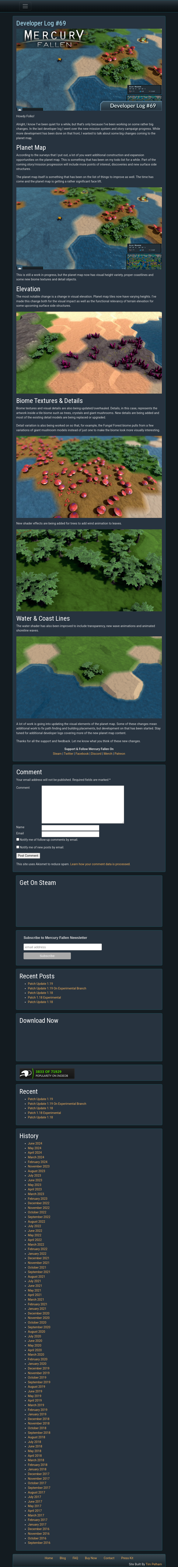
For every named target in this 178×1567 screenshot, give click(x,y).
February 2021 (38, 1304)
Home (49, 1558)
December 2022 (38, 1203)
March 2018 (36, 1460)
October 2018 (37, 1428)
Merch (108, 754)
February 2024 (38, 1162)
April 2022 (35, 1240)
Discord (96, 754)
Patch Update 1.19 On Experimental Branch (57, 988)
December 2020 (38, 1313)
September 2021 (39, 1272)
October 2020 (37, 1322)
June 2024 (35, 1143)
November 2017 (39, 1479)
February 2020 (38, 1359)
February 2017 (38, 1520)
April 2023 (35, 1189)
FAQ (75, 1558)
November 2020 (39, 1318)
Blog (63, 1558)
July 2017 (34, 1497)
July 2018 (34, 1442)
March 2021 (36, 1299)
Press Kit (127, 1558)
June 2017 (35, 1501)
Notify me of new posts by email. (42, 847)
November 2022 (39, 1208)
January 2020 (37, 1364)
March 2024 (36, 1157)
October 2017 (37, 1483)
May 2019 (34, 1396)
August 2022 (36, 1222)
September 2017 (39, 1488)
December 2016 (38, 1529)
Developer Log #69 (41, 23)
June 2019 (35, 1391)
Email (20, 833)
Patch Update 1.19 (40, 984)
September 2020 (39, 1327)
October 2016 (37, 1538)
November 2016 (39, 1534)
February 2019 (38, 1410)
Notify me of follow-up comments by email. (49, 840)
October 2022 (37, 1212)
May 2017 (34, 1506)
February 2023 (38, 1199)
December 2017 (38, 1474)
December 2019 (38, 1368)
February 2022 (38, 1249)
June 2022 (35, 1231)
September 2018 (39, 1433)
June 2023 (35, 1180)
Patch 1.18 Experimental (44, 997)
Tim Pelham (154, 1564)
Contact (109, 1558)
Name (20, 827)
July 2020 (34, 1336)
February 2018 (38, 1465)
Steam (57, 754)
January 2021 (37, 1309)
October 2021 (37, 1267)
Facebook (82, 754)
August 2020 (36, 1332)
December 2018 (38, 1419)
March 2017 (36, 1515)
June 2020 (35, 1341)
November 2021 (39, 1263)
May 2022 (34, 1235)
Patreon (120, 754)
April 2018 (35, 1456)
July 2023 (34, 1175)
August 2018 (36, 1437)
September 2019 (39, 1382)
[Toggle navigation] (25, 6)
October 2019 (37, 1377)
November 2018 (39, 1423)
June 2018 (35, 1446)
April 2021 (35, 1295)
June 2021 (35, 1286)
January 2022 (37, 1254)
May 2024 (34, 1148)
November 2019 (39, 1373)
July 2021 (34, 1281)
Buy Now (91, 1558)
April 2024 (35, 1152)
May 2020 (34, 1345)
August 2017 (36, 1492)
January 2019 (37, 1414)
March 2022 (36, 1244)
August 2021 (36, 1277)
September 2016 (39, 1543)
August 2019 (36, 1387)
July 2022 (34, 1226)
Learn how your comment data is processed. (100, 864)
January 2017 (37, 1524)
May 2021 (34, 1290)
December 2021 (38, 1258)
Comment (23, 788)
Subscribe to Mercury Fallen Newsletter (55, 938)
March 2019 (36, 1405)
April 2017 (35, 1511)
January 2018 (37, 1469)
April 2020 (35, 1350)
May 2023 (34, 1185)
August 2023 (36, 1171)
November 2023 (39, 1166)
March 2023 (36, 1194)
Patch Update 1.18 (40, 993)
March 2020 (36, 1354)
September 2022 (39, 1217)
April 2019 (35, 1400)
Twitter (68, 754)
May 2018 (34, 1451)
